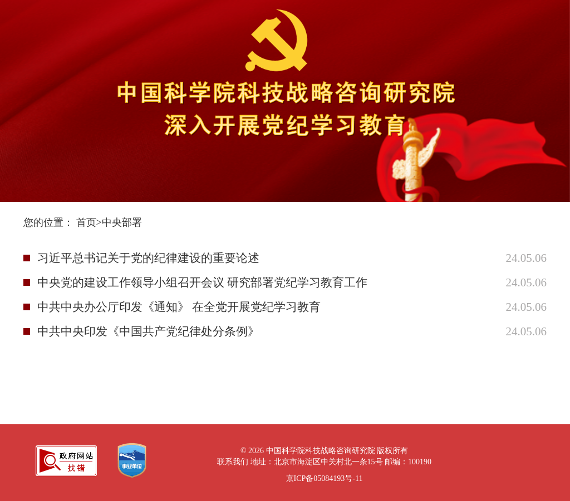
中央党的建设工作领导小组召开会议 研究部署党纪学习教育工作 (202, 282)
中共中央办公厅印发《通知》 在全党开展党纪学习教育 (179, 307)
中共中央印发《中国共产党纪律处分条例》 (148, 331)
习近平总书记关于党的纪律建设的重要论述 (148, 258)
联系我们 (232, 462)
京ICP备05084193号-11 (324, 478)
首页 (86, 222)
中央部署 (122, 222)
